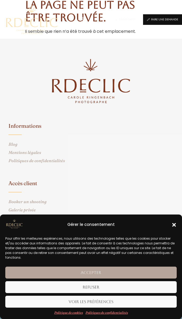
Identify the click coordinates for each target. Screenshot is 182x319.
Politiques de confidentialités (107, 313)
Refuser (91, 287)
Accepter (91, 272)
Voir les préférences (91, 301)
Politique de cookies (68, 313)
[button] (174, 224)
